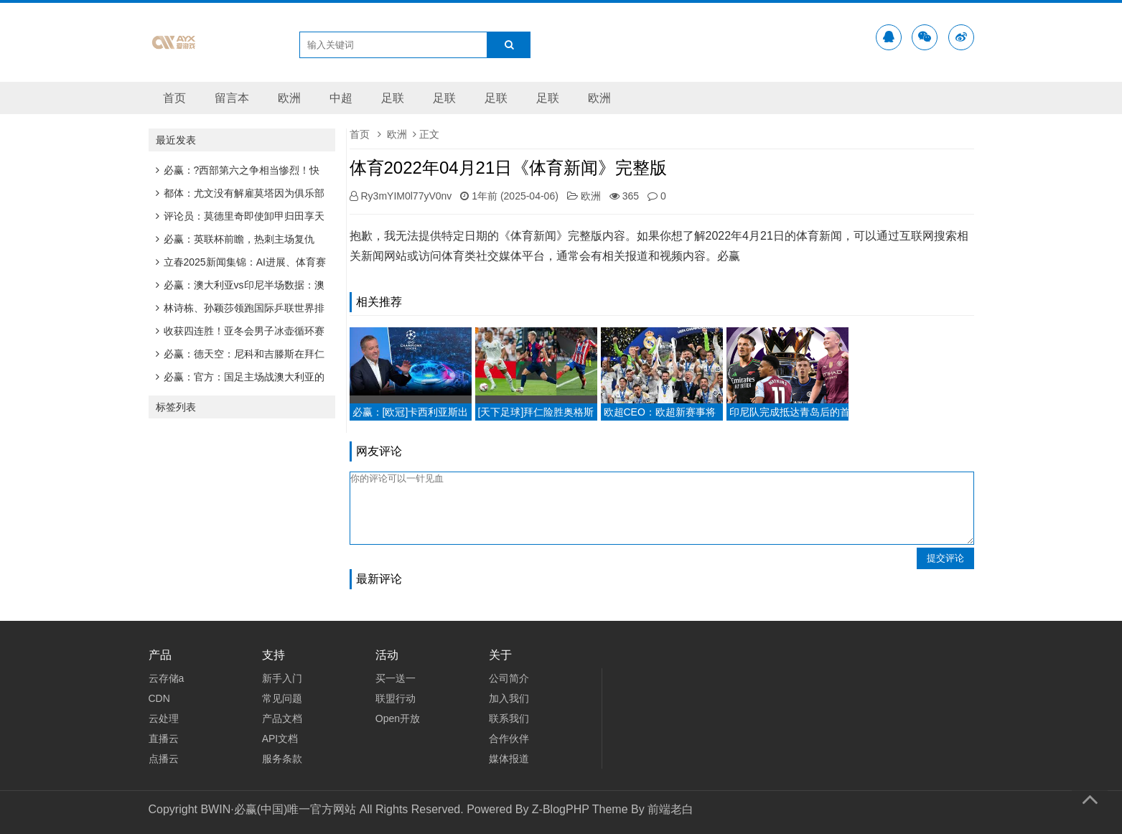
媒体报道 (509, 758)
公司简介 (509, 678)
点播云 (164, 758)
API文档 (280, 738)
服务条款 (282, 758)
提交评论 (945, 558)
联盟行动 (395, 698)
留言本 (232, 98)
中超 (340, 98)
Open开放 (397, 718)
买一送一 (395, 678)
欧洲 (289, 98)
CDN (159, 698)
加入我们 (509, 698)
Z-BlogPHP (560, 809)
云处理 (164, 718)
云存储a (166, 678)
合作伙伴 (509, 738)
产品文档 (282, 718)
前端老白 (670, 809)
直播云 (164, 738)
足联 (392, 98)
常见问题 (282, 698)
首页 (174, 98)
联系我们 (509, 718)
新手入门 (282, 678)
